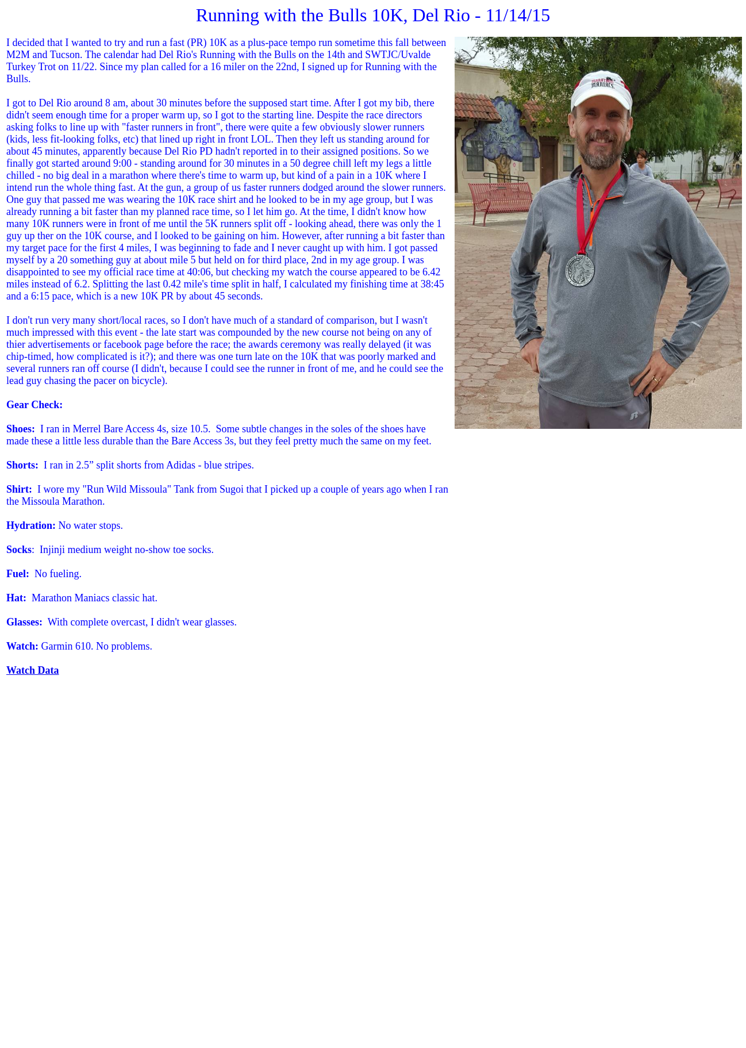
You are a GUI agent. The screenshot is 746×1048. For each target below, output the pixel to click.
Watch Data (32, 670)
